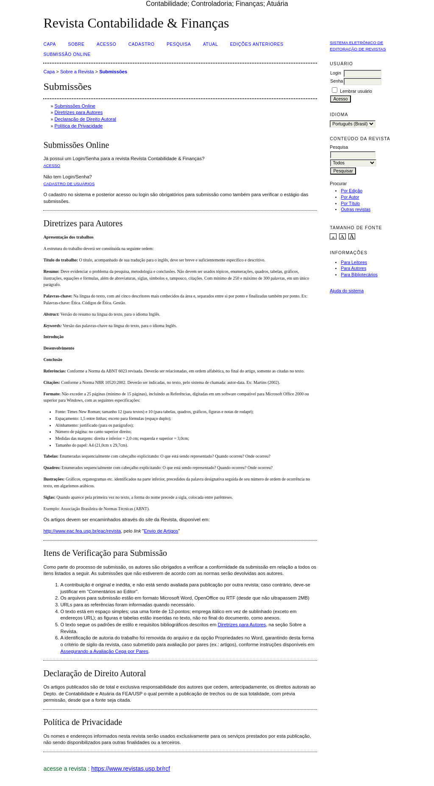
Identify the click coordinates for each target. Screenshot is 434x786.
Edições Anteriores (257, 44)
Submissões (113, 71)
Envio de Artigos (161, 530)
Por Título (350, 203)
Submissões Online (75, 105)
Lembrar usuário (356, 91)
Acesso (106, 44)
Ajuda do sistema (347, 291)
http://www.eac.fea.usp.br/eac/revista (82, 530)
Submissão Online (67, 54)
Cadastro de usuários (69, 183)
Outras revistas (355, 209)
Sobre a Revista (77, 71)
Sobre (76, 44)
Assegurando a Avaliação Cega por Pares (104, 651)
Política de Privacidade (79, 125)
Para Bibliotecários (359, 274)
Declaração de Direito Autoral (86, 119)
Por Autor (350, 197)
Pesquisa (179, 44)
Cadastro (141, 44)
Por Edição (351, 191)
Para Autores (353, 268)
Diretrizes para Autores (79, 112)
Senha (336, 81)
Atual (210, 44)
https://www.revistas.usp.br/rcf (130, 768)
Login (335, 73)
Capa (49, 44)
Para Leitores (354, 262)
